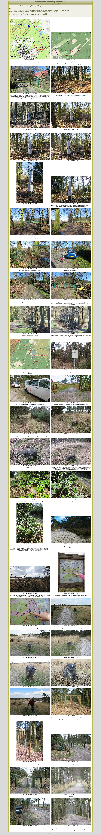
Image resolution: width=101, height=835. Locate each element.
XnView (55, 833)
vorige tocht (45, 4)
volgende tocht (55, 4)
